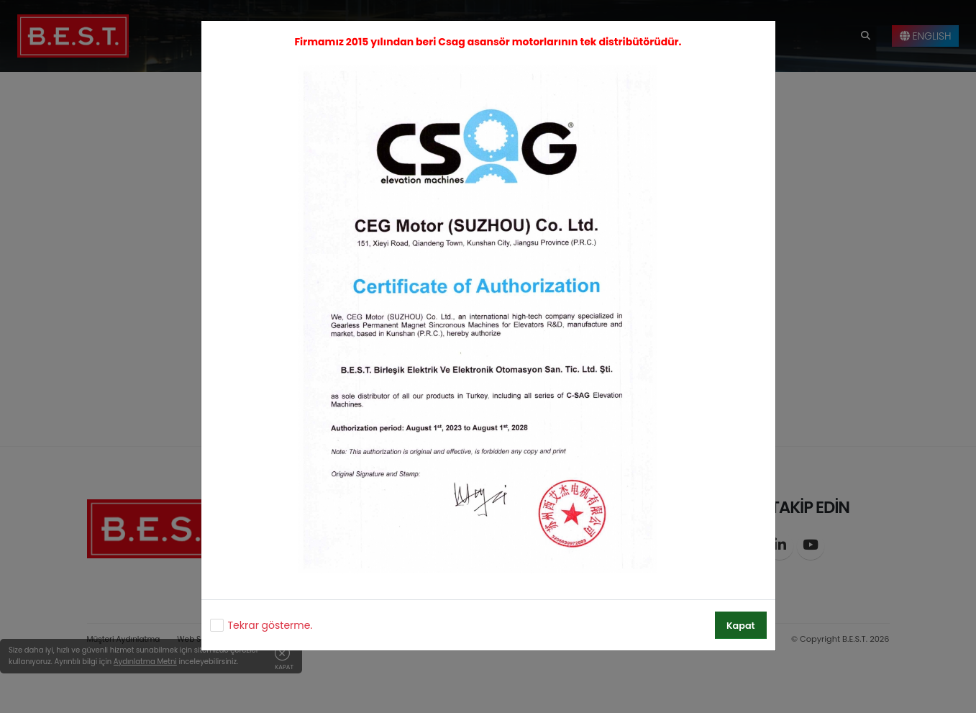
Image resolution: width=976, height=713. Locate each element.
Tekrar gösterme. (270, 625)
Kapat (740, 625)
